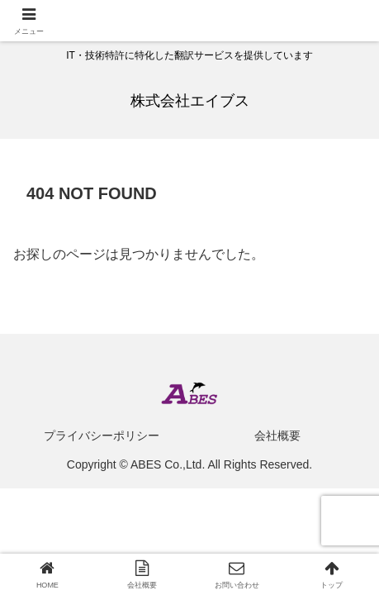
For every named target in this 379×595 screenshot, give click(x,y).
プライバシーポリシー (101, 435)
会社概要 (277, 435)
